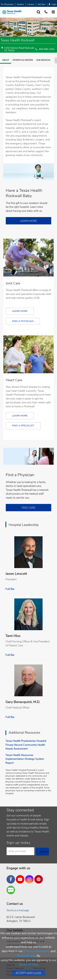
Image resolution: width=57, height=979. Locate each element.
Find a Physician (23, 321)
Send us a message (18, 910)
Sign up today (18, 842)
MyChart (41, 4)
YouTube (20, 877)
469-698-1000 (46, 49)
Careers (30, 4)
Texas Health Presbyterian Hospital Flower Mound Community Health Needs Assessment (25, 744)
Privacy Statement (36, 951)
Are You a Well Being (11, 890)
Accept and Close (28, 973)
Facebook (11, 877)
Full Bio (9, 589)
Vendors (20, 4)
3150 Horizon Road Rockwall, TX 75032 (19, 49)
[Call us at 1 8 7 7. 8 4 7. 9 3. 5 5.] (46, 12)
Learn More (28, 221)
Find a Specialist (23, 425)
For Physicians (7, 4)
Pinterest (39, 877)
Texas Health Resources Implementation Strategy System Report (24, 759)
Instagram (30, 877)
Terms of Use (26, 956)
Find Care (28, 508)
